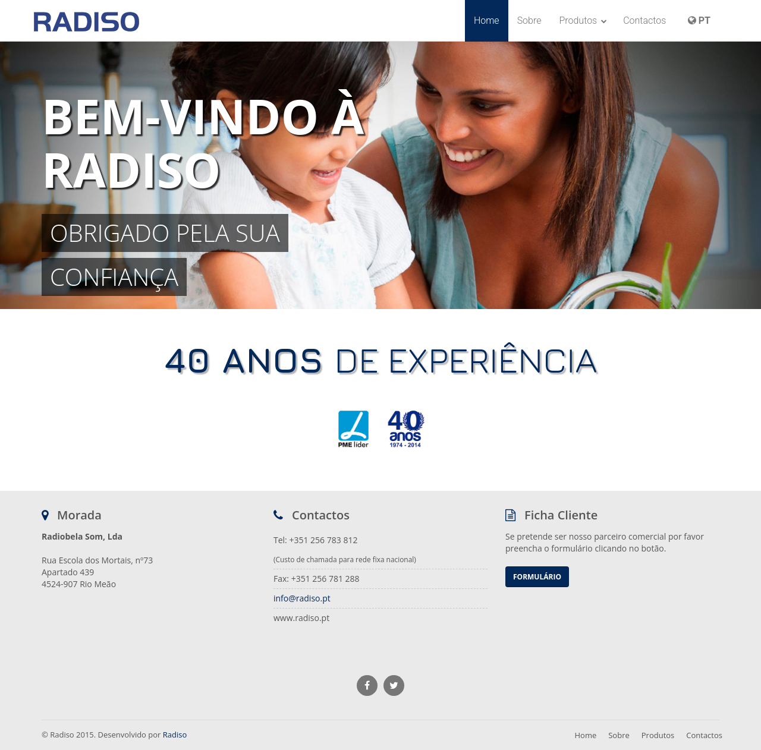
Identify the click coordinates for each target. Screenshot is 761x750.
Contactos (644, 20)
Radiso (175, 734)
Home (486, 20)
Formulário (537, 577)
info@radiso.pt (302, 598)
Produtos (583, 20)
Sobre (529, 20)
